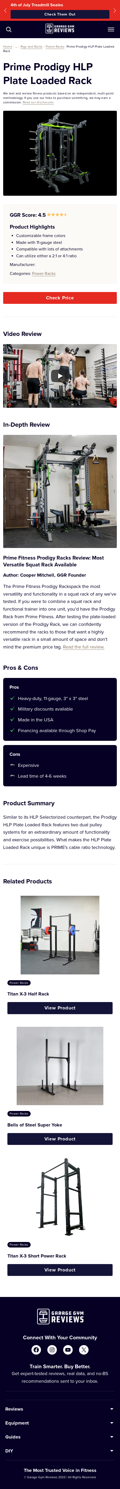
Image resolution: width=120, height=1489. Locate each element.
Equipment (17, 1423)
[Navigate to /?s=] (8, 29)
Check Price (60, 297)
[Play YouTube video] (60, 376)
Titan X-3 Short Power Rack (36, 1255)
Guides (13, 1436)
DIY (9, 1450)
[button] (5, 10)
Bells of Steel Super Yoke (34, 1124)
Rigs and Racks (32, 46)
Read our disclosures (38, 102)
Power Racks (55, 46)
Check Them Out (60, 14)
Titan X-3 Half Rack (28, 993)
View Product (60, 1007)
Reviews (14, 1409)
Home (7, 46)
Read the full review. (83, 646)
